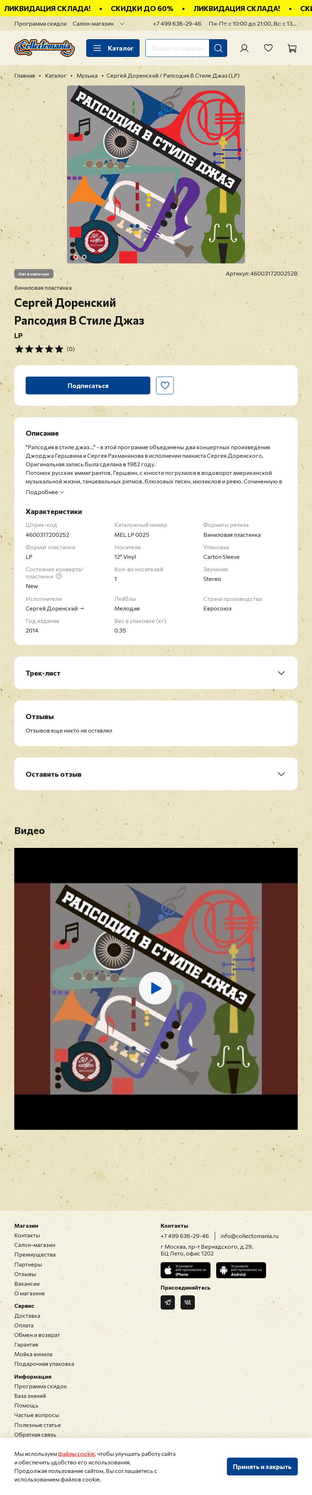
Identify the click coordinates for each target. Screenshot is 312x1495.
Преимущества (35, 1254)
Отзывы (25, 1273)
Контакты (27, 1235)
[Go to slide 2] (84, 257)
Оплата (23, 1325)
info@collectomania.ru (250, 1235)
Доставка (27, 1315)
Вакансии (27, 1283)
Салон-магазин (93, 23)
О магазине (29, 1293)
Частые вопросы (36, 1414)
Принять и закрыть (262, 1466)
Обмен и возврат (37, 1334)
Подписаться (88, 385)
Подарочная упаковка (44, 1363)
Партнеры (28, 1264)
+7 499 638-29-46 (177, 23)
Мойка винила (33, 1353)
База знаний (30, 1395)
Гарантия (26, 1344)
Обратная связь (35, 1434)
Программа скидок (40, 23)
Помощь (26, 1405)
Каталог (113, 48)
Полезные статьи (37, 1424)
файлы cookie (76, 1453)
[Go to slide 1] (76, 257)
